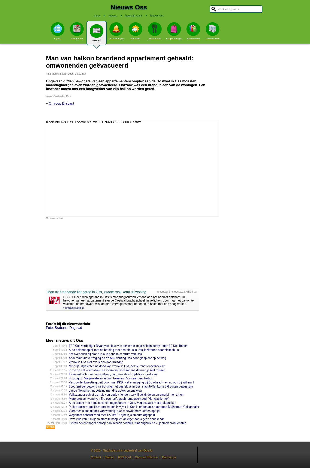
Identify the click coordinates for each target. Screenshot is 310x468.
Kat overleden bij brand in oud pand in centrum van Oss (105, 354)
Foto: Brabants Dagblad (64, 328)
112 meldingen (116, 31)
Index (97, 15)
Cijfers (57, 31)
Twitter (109, 457)
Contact (96, 457)
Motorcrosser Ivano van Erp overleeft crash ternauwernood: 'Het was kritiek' (119, 398)
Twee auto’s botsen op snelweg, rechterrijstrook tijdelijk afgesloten (113, 374)
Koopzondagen (174, 31)
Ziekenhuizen (212, 31)
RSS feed (124, 457)
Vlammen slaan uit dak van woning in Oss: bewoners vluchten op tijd (114, 411)
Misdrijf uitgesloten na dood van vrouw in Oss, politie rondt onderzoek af (117, 366)
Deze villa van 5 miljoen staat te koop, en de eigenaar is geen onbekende (116, 419)
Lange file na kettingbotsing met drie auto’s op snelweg (105, 390)
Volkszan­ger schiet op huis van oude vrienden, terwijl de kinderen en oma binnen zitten (126, 394)
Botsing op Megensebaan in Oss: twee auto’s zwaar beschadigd (111, 378)
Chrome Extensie (146, 457)
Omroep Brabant (61, 103)
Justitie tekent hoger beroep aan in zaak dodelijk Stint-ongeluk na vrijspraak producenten (127, 423)
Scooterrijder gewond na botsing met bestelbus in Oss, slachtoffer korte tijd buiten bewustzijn (131, 386)
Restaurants (155, 31)
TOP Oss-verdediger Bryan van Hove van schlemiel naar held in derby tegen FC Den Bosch (128, 346)
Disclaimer (169, 457)
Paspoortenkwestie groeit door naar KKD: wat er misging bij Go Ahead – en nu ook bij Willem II (131, 382)
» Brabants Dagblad (73, 307)
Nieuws (96, 34)
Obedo (147, 450)
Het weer (135, 31)
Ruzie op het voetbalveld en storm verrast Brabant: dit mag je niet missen (117, 370)
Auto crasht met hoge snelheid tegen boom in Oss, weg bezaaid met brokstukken (122, 402)
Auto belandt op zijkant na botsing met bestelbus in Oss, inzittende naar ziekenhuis (124, 350)
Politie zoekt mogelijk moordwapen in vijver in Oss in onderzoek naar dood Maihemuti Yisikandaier (134, 407)
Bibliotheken (193, 31)
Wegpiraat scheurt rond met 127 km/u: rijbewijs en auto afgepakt (112, 415)
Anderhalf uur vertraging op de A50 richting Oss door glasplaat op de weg (117, 358)
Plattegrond (77, 31)
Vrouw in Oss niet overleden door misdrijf (96, 362)
